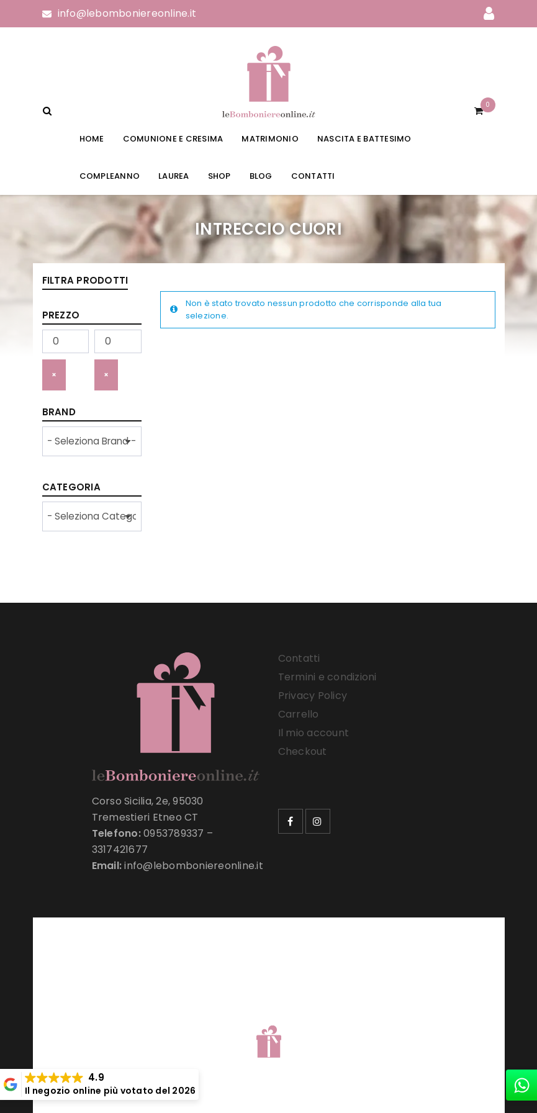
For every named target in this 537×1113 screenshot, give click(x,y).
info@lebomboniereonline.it (127, 13)
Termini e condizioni (327, 677)
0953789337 (173, 833)
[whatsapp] (521, 1085)
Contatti (299, 658)
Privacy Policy (313, 695)
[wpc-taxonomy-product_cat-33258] (92, 516)
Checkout (302, 751)
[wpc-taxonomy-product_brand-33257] (92, 441)
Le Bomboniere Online (243, 1017)
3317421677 (120, 849)
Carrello (298, 714)
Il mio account (314, 733)
